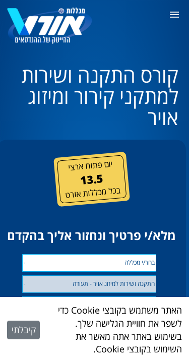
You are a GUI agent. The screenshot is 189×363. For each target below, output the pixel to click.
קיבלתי (24, 330)
